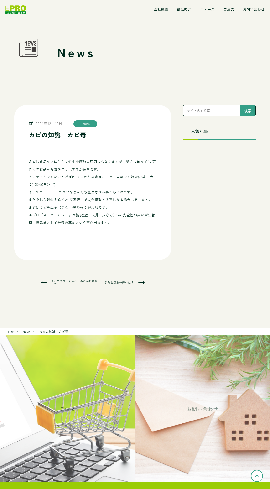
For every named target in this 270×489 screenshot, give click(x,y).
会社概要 (161, 9)
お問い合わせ (254, 9)
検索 (248, 111)
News (27, 331)
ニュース (207, 9)
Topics (85, 123)
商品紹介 (184, 9)
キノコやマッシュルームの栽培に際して (74, 282)
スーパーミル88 (55, 214)
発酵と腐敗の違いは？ (119, 282)
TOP (11, 331)
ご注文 (228, 9)
